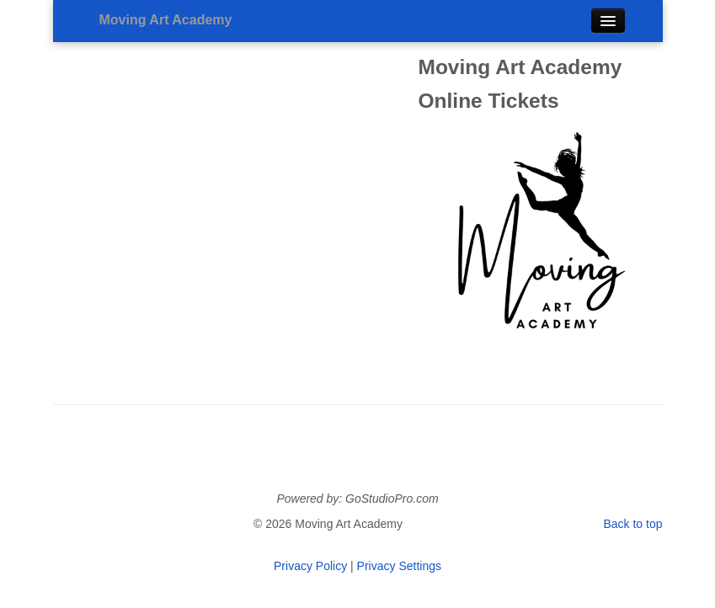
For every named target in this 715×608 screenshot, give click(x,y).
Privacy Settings (399, 566)
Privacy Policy (310, 566)
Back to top (632, 524)
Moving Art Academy (165, 20)
